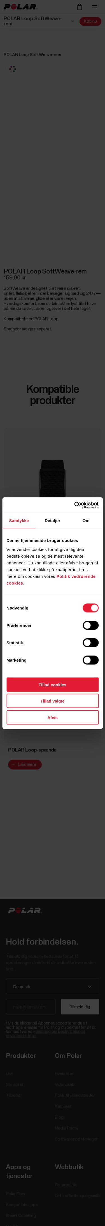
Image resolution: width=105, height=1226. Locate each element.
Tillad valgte (52, 701)
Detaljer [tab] (52, 520)
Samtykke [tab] (19, 520)
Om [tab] (86, 520)
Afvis (52, 717)
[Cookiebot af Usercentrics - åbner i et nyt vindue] (75, 505)
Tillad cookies (52, 684)
